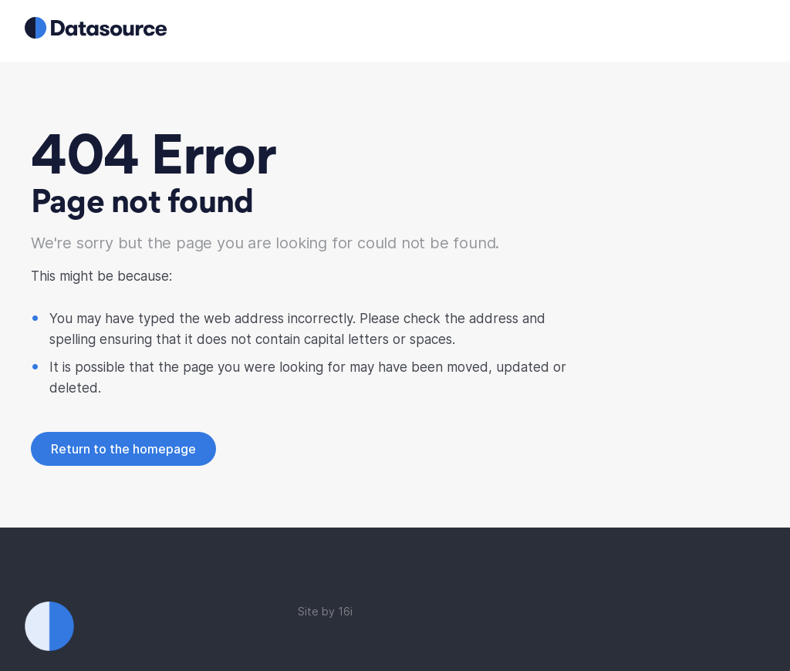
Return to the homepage (123, 449)
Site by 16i (325, 611)
